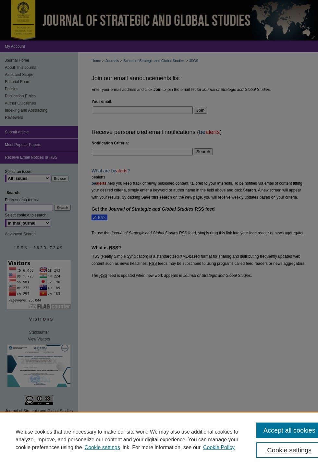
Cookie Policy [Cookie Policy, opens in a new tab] (219, 447)
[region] (159, 439)
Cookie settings (102, 447)
